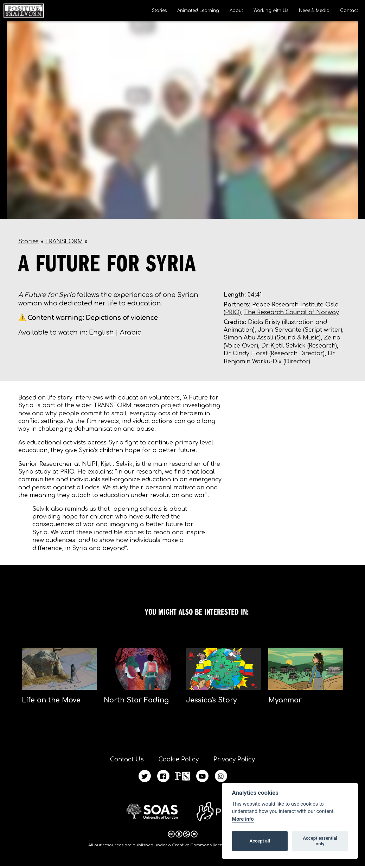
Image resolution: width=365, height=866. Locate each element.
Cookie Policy (179, 759)
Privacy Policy (234, 759)
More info (243, 819)
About (236, 10)
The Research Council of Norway (291, 312)
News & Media (314, 10)
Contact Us (127, 759)
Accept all (260, 841)
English (101, 332)
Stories (159, 10)
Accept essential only (320, 840)
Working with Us (271, 10)
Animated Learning (198, 10)
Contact (349, 10)
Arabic (130, 332)
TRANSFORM (64, 241)
